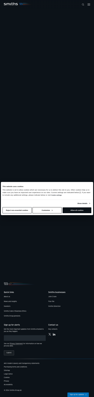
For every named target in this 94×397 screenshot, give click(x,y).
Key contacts (52, 329)
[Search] (83, 4)
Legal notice (8, 374)
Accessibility (8, 385)
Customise (47, 210)
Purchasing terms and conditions (15, 367)
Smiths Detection (54, 306)
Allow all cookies (76, 210)
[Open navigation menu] (89, 4)
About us (7, 297)
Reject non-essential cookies (17, 210)
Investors (7, 306)
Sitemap (7, 370)
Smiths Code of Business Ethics (15, 311)
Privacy (6, 381)
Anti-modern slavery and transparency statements (21, 363)
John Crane (52, 297)
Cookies (7, 377)
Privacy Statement (16, 344)
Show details (82, 203)
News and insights (10, 301)
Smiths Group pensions (12, 316)
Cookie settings (56, 195)
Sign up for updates (78, 394)
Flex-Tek (51, 301)
